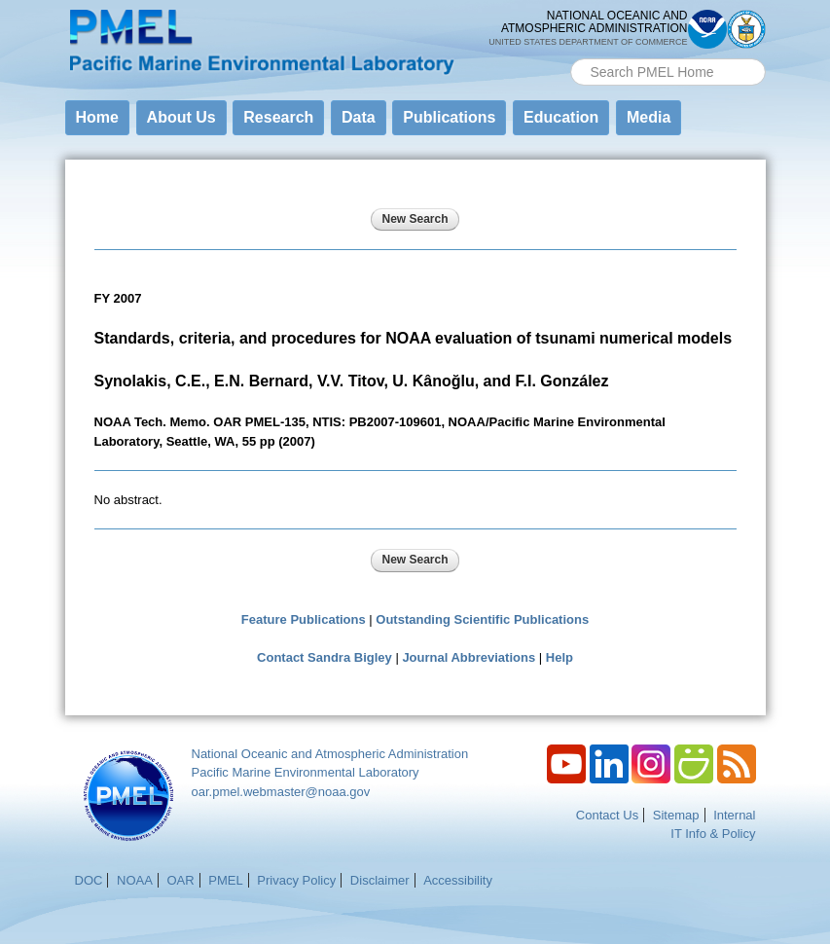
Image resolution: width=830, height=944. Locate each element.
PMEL (225, 880)
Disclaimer (380, 880)
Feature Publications (303, 619)
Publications (449, 117)
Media (648, 117)
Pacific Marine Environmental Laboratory (305, 772)
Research (278, 117)
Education (560, 117)
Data (359, 117)
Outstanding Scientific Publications (482, 619)
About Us (181, 117)
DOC (89, 880)
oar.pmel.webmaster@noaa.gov (281, 791)
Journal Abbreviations (468, 657)
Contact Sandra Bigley (324, 657)
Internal (734, 815)
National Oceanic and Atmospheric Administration (330, 753)
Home (97, 117)
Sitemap (676, 815)
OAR (180, 880)
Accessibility (457, 880)
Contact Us (607, 815)
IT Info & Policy (712, 833)
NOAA (135, 880)
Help (559, 657)
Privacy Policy (296, 880)
